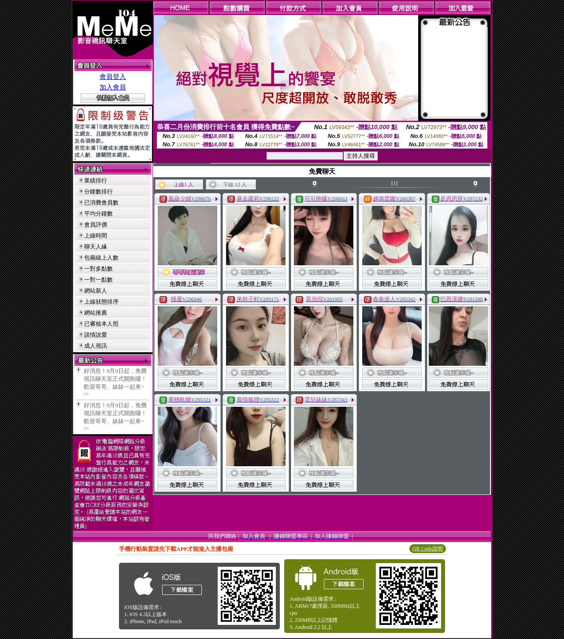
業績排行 (95, 180)
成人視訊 (95, 345)
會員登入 (113, 76)
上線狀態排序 (101, 301)
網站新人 (95, 290)
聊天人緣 (95, 246)
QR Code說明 (427, 549)
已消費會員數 (101, 202)
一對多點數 (98, 268)
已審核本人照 (101, 323)
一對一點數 (98, 279)
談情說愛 (95, 334)
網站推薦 (95, 312)
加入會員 (113, 87)
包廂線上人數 (101, 257)
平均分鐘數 (98, 213)
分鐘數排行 (98, 191)
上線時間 (95, 235)
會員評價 (95, 224)
